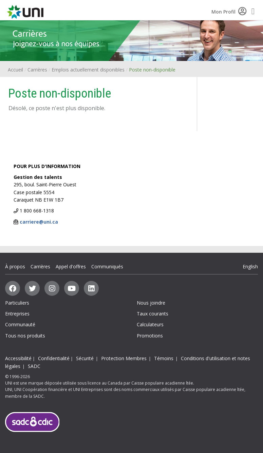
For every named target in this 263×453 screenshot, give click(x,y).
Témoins (163, 358)
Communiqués (107, 266)
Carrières (37, 69)
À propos (15, 266)
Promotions (150, 335)
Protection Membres (124, 358)
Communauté (20, 324)
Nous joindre (151, 303)
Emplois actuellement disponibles (88, 69)
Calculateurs (150, 324)
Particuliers (17, 303)
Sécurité (85, 358)
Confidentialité (54, 358)
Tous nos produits (25, 335)
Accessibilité (18, 358)
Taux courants (152, 313)
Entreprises (17, 313)
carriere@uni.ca (39, 222)
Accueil (15, 69)
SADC (34, 366)
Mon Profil (228, 11)
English (250, 266)
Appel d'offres (71, 266)
